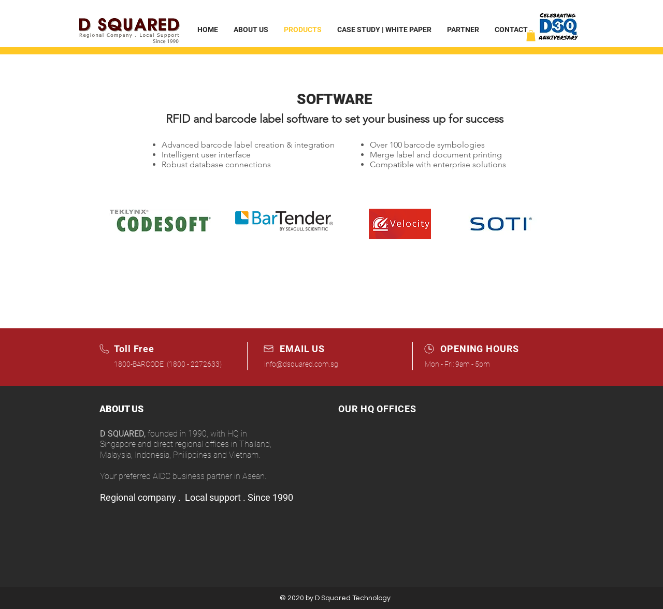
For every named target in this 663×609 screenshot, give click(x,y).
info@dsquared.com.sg (301, 364)
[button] (531, 35)
